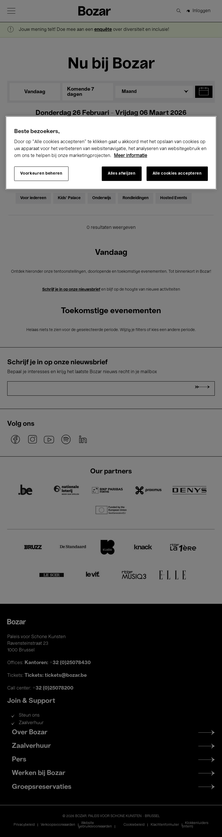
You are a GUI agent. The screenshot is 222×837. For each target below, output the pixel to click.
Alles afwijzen (122, 173)
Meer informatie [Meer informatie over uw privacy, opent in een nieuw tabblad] (130, 156)
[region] (111, 153)
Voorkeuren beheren (41, 173)
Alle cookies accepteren (177, 173)
